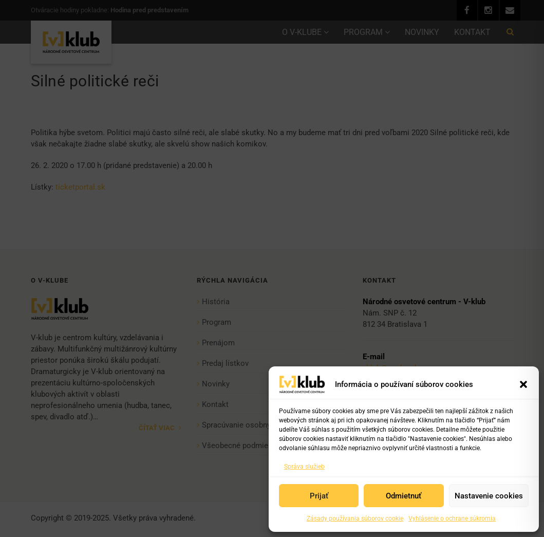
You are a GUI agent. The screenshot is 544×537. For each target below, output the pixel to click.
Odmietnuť (403, 496)
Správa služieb (304, 466)
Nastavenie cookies (489, 496)
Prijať (319, 496)
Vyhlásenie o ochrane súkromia (452, 518)
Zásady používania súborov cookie (355, 518)
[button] (523, 384)
